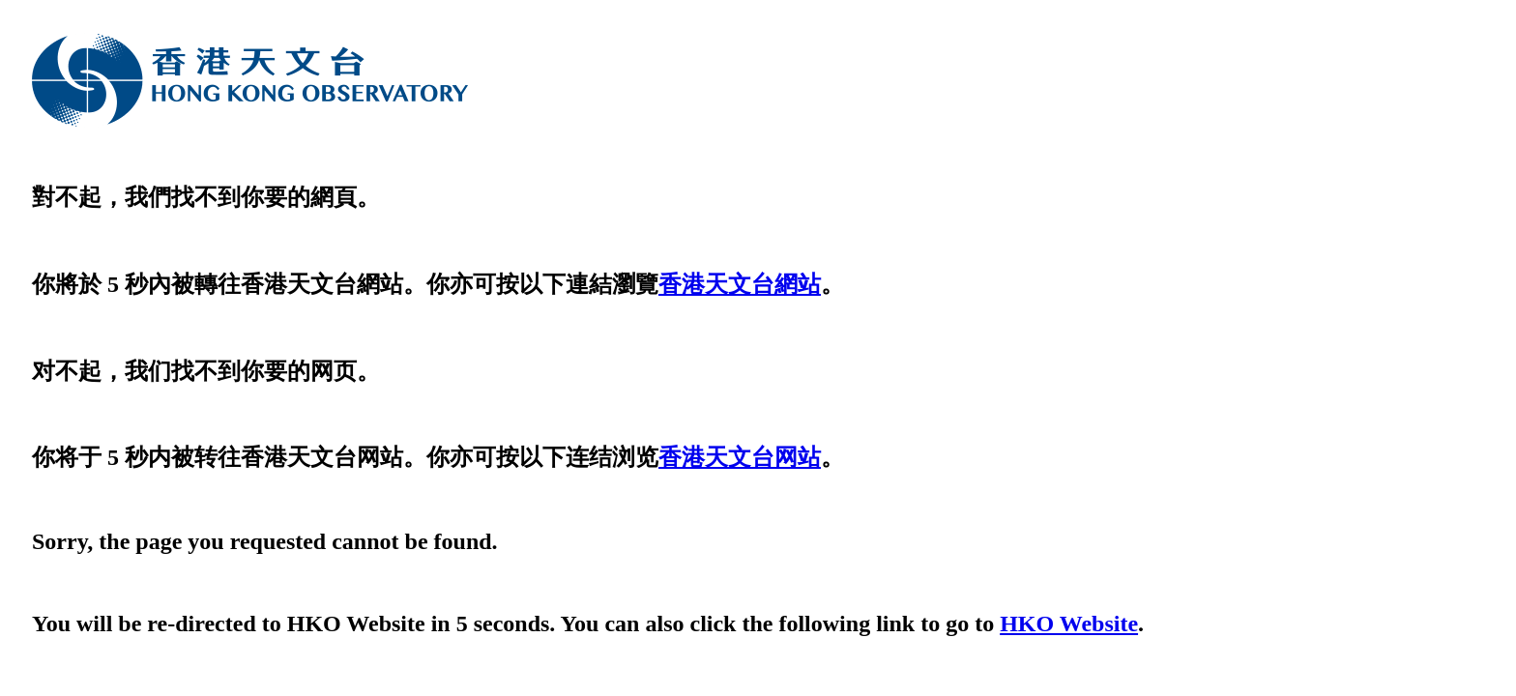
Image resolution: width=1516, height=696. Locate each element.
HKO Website (1069, 623)
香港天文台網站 (739, 284)
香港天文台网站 (739, 457)
